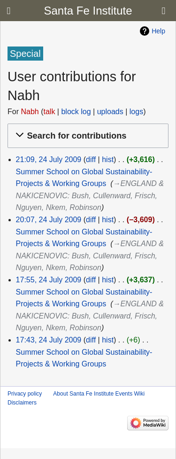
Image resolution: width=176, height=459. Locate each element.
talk (49, 112)
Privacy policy (25, 393)
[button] (86, 136)
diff (91, 159)
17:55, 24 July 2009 (49, 280)
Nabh (29, 112)
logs (136, 112)
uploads (110, 112)
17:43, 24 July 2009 (49, 340)
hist (108, 159)
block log (76, 112)
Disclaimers (22, 402)
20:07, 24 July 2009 (49, 220)
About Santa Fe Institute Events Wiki (99, 393)
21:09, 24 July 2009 (49, 159)
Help (158, 31)
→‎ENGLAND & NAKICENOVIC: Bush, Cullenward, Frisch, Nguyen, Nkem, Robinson (90, 195)
